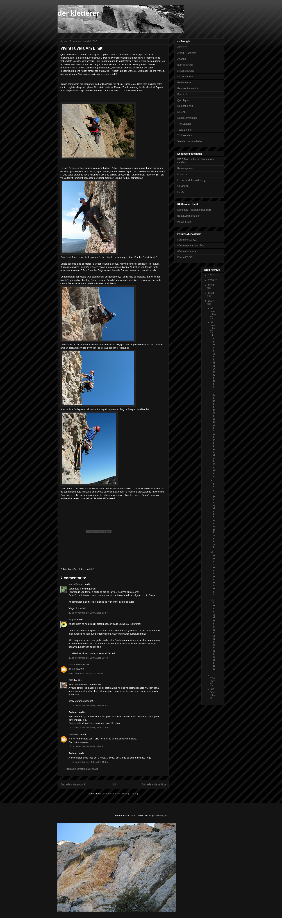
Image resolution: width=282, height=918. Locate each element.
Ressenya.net (185, 168)
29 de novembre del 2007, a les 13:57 (88, 612)
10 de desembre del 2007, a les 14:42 (88, 705)
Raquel (72, 619)
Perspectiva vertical (188, 88)
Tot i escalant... (185, 135)
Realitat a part (185, 106)
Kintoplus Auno (185, 70)
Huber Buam (184, 221)
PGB (71, 680)
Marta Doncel (76, 584)
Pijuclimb (182, 94)
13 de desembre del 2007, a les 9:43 (87, 746)
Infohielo (182, 174)
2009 (211, 285)
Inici (113, 784)
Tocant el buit (184, 129)
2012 (211, 275)
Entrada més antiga (154, 784)
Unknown (74, 734)
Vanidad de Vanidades (189, 141)
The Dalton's (184, 123)
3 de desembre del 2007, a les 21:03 (87, 673)
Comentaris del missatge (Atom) (121, 793)
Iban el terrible (185, 64)
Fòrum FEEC (184, 257)
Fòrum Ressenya (187, 239)
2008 (211, 293)
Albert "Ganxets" (186, 53)
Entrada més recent (72, 784)
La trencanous (185, 76)
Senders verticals (187, 117)
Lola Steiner (75, 664)
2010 (211, 280)
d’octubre (212, 680)
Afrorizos (182, 47)
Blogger (163, 815)
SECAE (181, 111)
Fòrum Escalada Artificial (191, 245)
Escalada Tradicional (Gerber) (194, 209)
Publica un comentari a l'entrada (81, 768)
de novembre (213, 325)
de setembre (213, 692)
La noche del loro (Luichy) (191, 180)
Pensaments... (185, 82)
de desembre (213, 311)
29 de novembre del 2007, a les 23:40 (88, 657)
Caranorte (182, 185)
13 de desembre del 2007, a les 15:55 (88, 762)
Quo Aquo (182, 100)
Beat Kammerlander (188, 215)
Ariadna (181, 58)
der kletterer (78, 13)
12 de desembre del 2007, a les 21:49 (88, 727)
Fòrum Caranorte (187, 251)
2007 (211, 300)
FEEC (180, 191)
